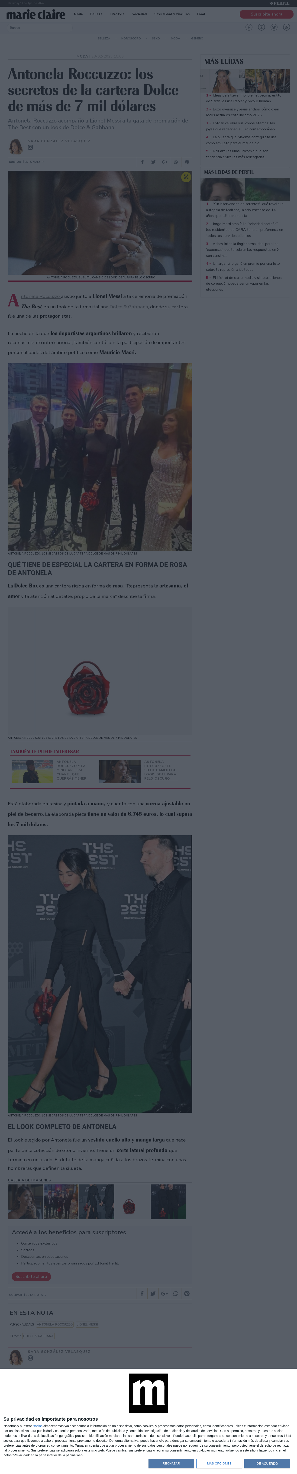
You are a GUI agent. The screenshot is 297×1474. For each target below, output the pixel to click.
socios (37, 1426)
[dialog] (148, 1421)
